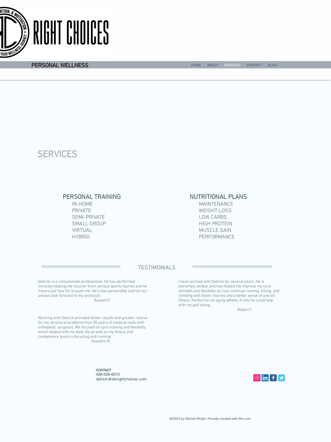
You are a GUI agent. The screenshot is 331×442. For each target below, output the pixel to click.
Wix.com (244, 418)
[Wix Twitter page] (281, 377)
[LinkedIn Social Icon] (265, 377)
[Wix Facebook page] (273, 377)
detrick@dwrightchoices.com (121, 379)
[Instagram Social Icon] (256, 377)
